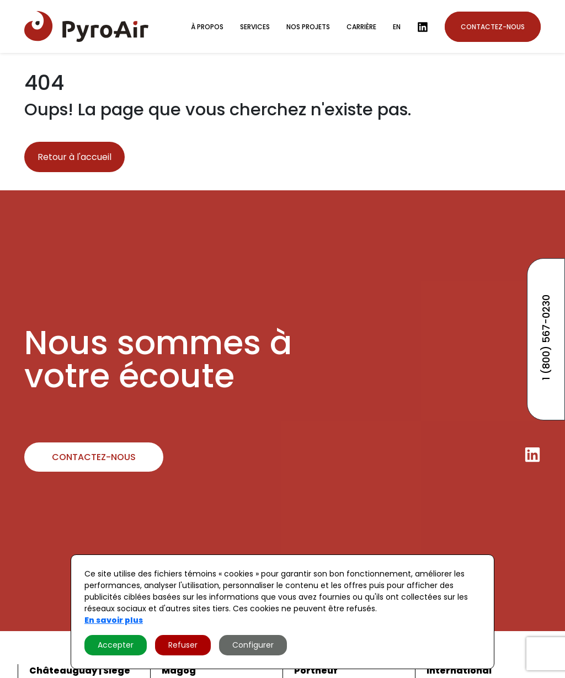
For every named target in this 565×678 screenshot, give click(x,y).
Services (255, 26)
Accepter (116, 644)
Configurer (253, 644)
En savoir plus (113, 620)
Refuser (183, 644)
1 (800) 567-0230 (546, 337)
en (397, 26)
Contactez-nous (493, 26)
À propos (207, 26)
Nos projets (308, 26)
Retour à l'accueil (74, 157)
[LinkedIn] (422, 27)
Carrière (361, 26)
